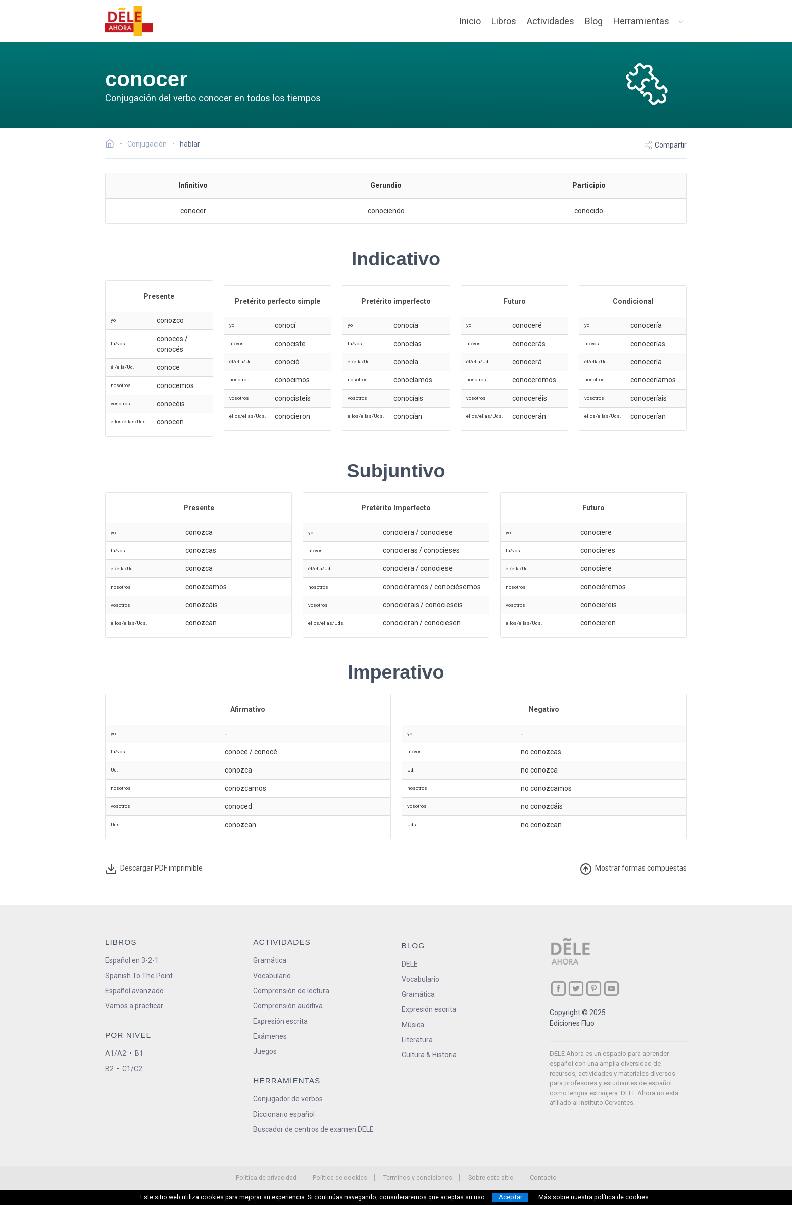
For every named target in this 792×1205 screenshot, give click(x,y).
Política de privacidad (266, 1177)
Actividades (550, 21)
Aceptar (510, 1197)
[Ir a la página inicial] (112, 145)
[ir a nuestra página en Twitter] (576, 988)
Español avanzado (134, 991)
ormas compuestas (633, 869)
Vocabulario (272, 976)
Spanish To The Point (139, 976)
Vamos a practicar (134, 1006)
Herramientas (641, 21)
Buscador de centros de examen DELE (313, 1129)
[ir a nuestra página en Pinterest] (594, 988)
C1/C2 (132, 1069)
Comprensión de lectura (291, 991)
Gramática (269, 960)
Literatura (417, 1040)
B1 (139, 1053)
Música (413, 1025)
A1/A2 (115, 1053)
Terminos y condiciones (417, 1177)
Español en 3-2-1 (132, 960)
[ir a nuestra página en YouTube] (611, 988)
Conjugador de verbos (288, 1099)
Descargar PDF (154, 869)
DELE (410, 964)
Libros (503, 21)
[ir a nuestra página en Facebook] (558, 988)
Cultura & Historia (429, 1055)
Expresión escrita (280, 1021)
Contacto (543, 1177)
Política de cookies (340, 1177)
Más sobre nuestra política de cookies (593, 1197)
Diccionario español (284, 1114)
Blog (594, 21)
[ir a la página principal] (129, 21)
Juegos (265, 1051)
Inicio (470, 21)
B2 (109, 1069)
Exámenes (270, 1036)
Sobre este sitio (491, 1177)
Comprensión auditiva (288, 1006)
